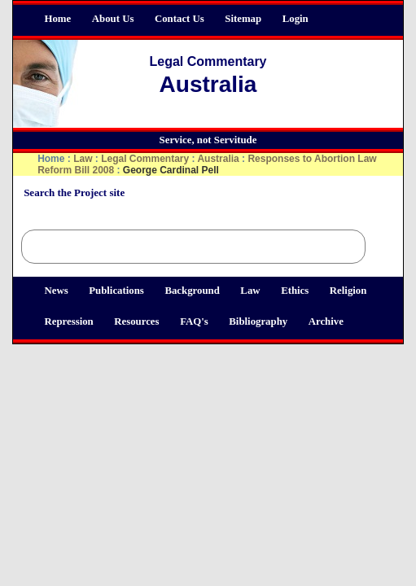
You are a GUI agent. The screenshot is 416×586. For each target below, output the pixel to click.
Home (58, 18)
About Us (113, 18)
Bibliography (258, 321)
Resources (136, 321)
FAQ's (194, 321)
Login (295, 18)
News (56, 290)
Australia (219, 158)
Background (191, 290)
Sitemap (243, 18)
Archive (326, 321)
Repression (69, 321)
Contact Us (179, 18)
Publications (116, 290)
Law (250, 290)
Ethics (295, 290)
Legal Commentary (145, 158)
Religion (348, 290)
